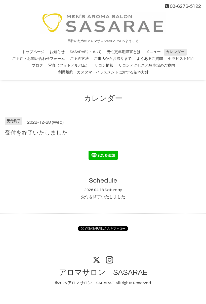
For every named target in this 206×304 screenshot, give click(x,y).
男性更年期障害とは (124, 52)
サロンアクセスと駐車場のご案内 (146, 65)
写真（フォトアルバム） (69, 65)
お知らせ (57, 52)
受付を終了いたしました (103, 197)
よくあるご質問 (150, 59)
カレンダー (175, 52)
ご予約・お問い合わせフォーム (38, 59)
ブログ (37, 65)
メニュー (153, 52)
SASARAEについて (86, 52)
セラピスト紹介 (181, 59)
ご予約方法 (79, 59)
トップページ (33, 52)
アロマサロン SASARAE (103, 272)
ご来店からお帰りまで (113, 59)
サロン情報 (104, 65)
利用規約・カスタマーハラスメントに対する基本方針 (103, 72)
